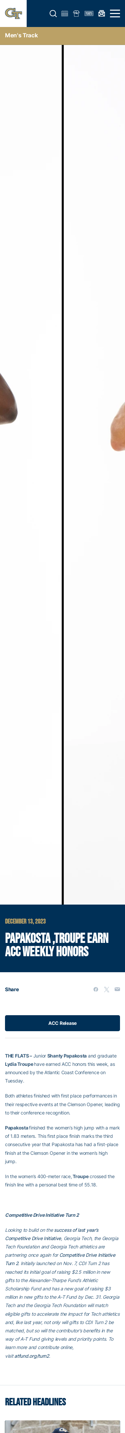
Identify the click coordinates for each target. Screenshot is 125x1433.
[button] (53, 13)
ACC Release (62, 1023)
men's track (21, 35)
